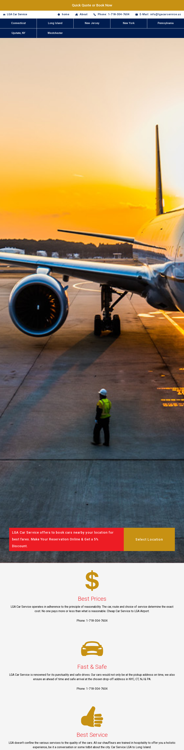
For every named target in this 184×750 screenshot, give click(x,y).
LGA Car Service (17, 14)
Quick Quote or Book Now (92, 5)
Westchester (55, 33)
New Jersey (92, 23)
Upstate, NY (18, 33)
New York (129, 23)
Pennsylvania (166, 23)
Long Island (55, 23)
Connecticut (18, 23)
